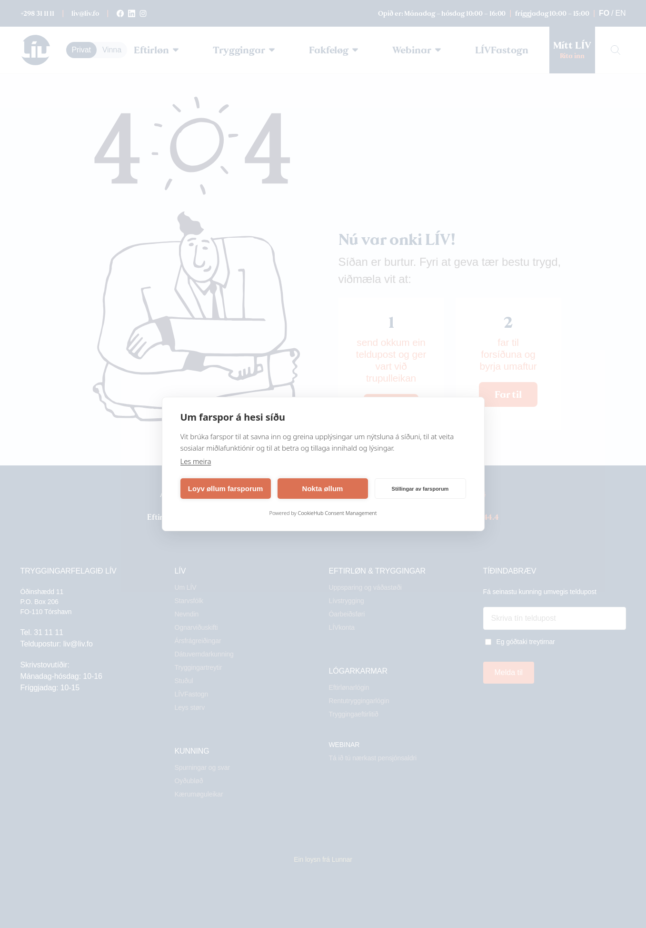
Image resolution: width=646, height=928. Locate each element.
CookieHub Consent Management (337, 512)
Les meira (195, 461)
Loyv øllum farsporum (225, 488)
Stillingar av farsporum (420, 489)
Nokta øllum (322, 488)
